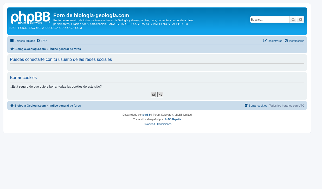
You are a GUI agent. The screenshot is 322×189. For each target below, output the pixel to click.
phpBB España (172, 119)
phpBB (146, 114)
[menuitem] (41, 41)
